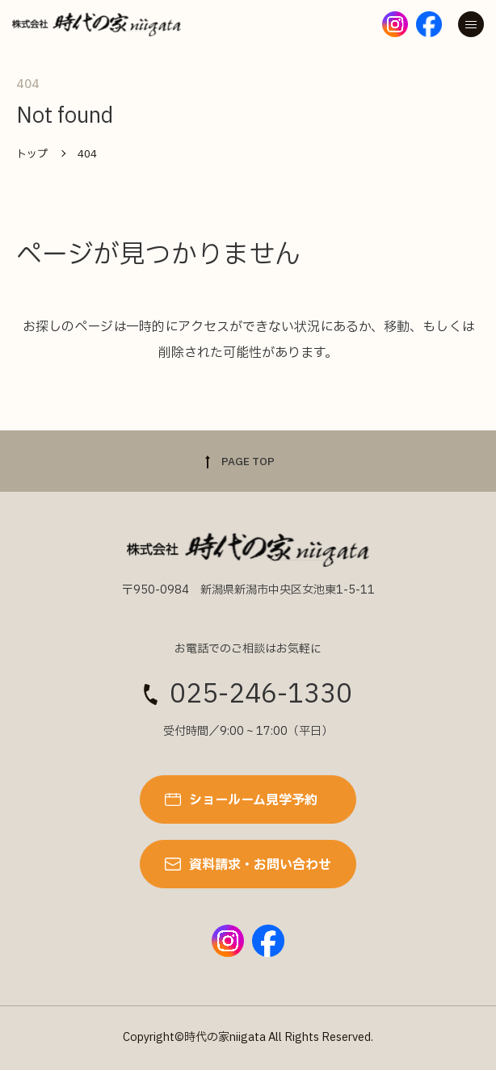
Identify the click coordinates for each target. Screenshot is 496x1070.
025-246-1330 (261, 694)
